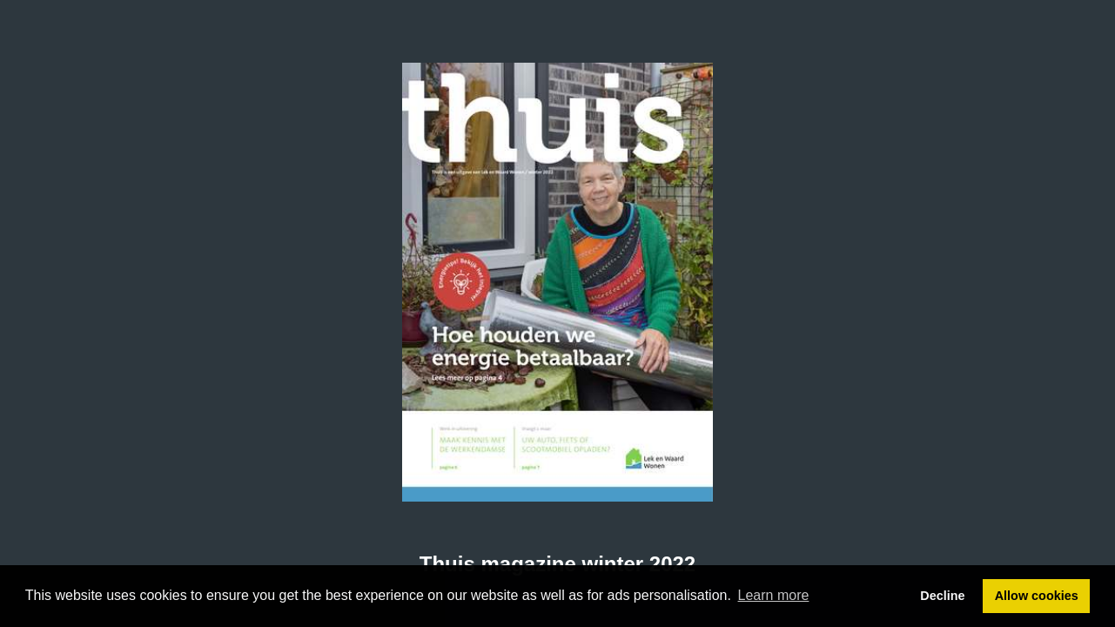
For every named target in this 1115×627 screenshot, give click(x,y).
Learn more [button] (773, 595)
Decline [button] (942, 596)
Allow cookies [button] (1036, 596)
